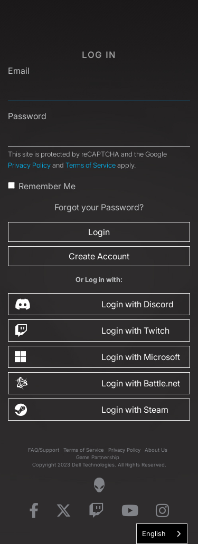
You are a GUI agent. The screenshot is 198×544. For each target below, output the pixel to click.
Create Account (99, 256)
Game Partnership (97, 457)
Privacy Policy (29, 165)
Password (27, 116)
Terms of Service (90, 165)
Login (99, 232)
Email (19, 70)
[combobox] (161, 533)
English (154, 533)
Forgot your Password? (99, 207)
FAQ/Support (43, 450)
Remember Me (47, 186)
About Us (156, 450)
